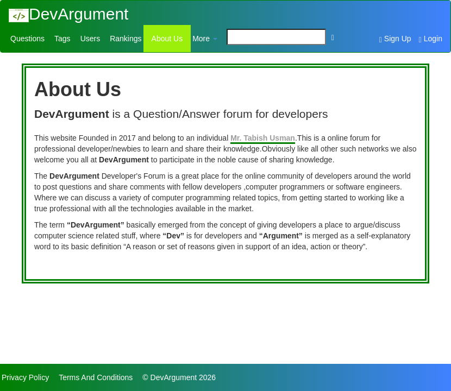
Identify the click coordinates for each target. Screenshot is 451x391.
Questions (27, 38)
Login (430, 39)
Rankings (125, 38)
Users (90, 38)
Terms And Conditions (96, 377)
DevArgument (68, 14)
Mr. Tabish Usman (262, 138)
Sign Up (395, 39)
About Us (167, 38)
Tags (62, 38)
